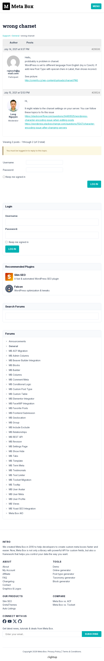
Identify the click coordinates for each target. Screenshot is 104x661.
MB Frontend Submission (20, 413)
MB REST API (14, 437)
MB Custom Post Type (18, 389)
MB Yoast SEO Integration (20, 508)
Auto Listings (9, 608)
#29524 (96, 92)
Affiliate (6, 574)
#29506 (96, 49)
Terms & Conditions (71, 651)
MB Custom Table (16, 394)
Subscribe (91, 634)
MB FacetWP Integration (19, 403)
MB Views (12, 503)
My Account (9, 570)
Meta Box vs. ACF (62, 601)
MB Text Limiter (15, 475)
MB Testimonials (15, 470)
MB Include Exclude (17, 427)
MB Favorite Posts (16, 408)
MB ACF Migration (16, 350)
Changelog (8, 581)
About (6, 566)
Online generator (62, 570)
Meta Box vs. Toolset (64, 604)
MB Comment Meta (17, 379)
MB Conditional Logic (18, 384)
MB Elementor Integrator (19, 398)
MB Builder (12, 370)
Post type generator (63, 574)
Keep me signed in (15, 176)
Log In (94, 184)
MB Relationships (16, 432)
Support (6, 36)
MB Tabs (11, 456)
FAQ (5, 577)
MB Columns (13, 374)
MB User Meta (14, 494)
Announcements (15, 341)
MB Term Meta (14, 465)
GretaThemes (10, 604)
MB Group (12, 422)
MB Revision (13, 441)
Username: (8, 162)
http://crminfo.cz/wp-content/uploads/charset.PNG (51, 80)
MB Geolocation (15, 417)
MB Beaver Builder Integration (22, 360)
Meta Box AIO (14, 513)
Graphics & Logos (12, 588)
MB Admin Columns (17, 355)
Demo (56, 566)
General (15, 36)
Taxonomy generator (64, 577)
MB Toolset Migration (18, 479)
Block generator (61, 581)
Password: (8, 170)
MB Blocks (12, 365)
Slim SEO (7, 601)
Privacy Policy (54, 651)
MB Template (14, 460)
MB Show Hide (14, 451)
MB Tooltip (12, 484)
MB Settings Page (16, 446)
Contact (7, 585)
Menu (96, 6)
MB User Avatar (15, 489)
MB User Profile (15, 499)
